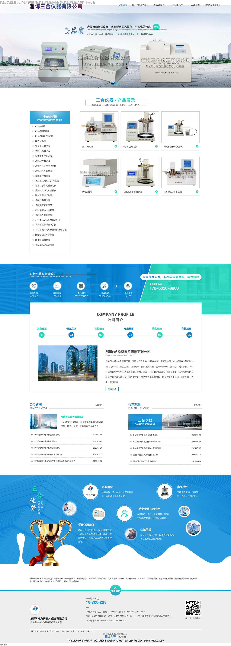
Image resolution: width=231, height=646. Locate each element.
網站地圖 (122, 637)
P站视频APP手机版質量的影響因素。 (49, 454)
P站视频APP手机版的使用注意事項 (147, 448)
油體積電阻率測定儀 (44, 235)
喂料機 (121, 579)
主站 (42, 631)
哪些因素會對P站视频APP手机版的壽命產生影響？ (55, 461)
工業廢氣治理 (151, 579)
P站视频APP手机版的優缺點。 (47, 441)
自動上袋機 (58, 579)
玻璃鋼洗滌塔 (69, 579)
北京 (77, 631)
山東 (87, 631)
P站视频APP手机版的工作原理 (145, 435)
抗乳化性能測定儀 (43, 215)
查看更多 (112, 389)
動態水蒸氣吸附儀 (166, 579)
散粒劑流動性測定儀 (44, 210)
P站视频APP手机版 (44, 136)
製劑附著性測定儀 (43, 156)
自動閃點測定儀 (42, 151)
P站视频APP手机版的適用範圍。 (48, 448)
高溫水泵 (141, 579)
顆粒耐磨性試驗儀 (43, 195)
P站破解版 (40, 126)
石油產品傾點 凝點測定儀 (47, 180)
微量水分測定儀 (42, 146)
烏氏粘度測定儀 (42, 161)
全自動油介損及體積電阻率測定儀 (51, 230)
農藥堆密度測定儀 (43, 205)
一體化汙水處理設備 (70, 581)
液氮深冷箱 (102, 579)
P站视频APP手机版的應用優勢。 (48, 435)
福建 (82, 631)
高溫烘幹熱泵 (47, 579)
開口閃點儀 (40, 141)
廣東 (57, 631)
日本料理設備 (130, 579)
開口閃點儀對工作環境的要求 (145, 461)
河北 (72, 631)
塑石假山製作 (38, 581)
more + (99, 405)
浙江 (52, 631)
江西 (92, 631)
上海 (62, 631)
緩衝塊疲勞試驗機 (181, 579)
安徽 (67, 631)
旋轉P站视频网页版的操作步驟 (145, 455)
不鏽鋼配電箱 (82, 579)
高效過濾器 (112, 579)
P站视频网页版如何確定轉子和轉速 (147, 442)
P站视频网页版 (42, 131)
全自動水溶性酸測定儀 (45, 225)
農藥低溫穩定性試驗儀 (45, 190)
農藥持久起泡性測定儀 (45, 166)
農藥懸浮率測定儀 (43, 171)
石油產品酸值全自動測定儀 (47, 220)
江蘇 (47, 631)
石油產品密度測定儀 (44, 244)
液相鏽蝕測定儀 (42, 240)
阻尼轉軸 (92, 579)
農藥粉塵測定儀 (42, 200)
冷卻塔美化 (49, 581)
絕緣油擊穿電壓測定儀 (45, 185)
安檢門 (58, 581)
